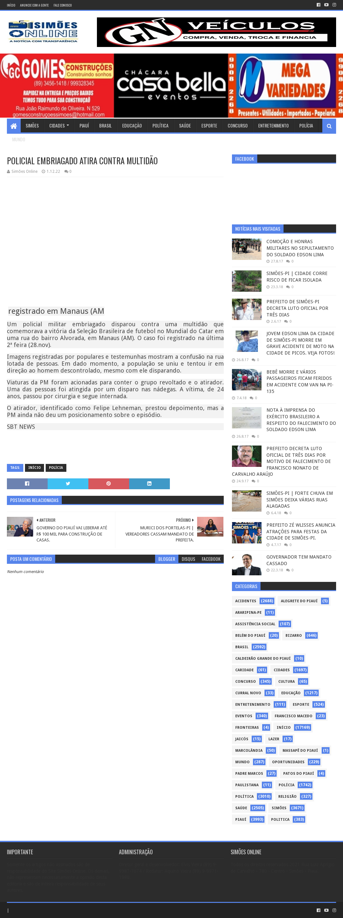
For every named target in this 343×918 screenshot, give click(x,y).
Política (160, 125)
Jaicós (241, 739)
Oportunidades (288, 762)
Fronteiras (247, 727)
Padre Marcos (249, 773)
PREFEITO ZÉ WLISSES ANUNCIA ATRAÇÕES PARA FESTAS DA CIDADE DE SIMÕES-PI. (300, 531)
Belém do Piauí (250, 635)
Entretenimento (273, 125)
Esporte (209, 125)
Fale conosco (63, 5)
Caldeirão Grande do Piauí (263, 658)
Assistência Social (255, 624)
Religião (287, 796)
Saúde (185, 125)
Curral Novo (248, 693)
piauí (240, 819)
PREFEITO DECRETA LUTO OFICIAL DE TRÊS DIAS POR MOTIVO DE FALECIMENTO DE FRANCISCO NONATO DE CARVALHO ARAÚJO (281, 461)
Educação (132, 125)
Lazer (273, 739)
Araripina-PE (248, 612)
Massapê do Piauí (300, 750)
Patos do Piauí (298, 773)
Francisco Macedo (293, 716)
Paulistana (247, 785)
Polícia (306, 125)
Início (11, 5)
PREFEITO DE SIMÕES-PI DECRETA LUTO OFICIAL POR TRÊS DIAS (297, 308)
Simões (32, 125)
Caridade (244, 670)
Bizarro (294, 635)
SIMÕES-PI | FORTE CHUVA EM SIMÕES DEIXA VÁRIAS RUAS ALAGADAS (299, 500)
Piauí (84, 125)
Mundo (18, 139)
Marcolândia (249, 750)
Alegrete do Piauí (299, 601)
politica (280, 819)
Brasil (105, 125)
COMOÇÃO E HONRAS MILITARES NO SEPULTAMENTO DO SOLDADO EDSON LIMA (300, 248)
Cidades (57, 125)
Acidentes (245, 601)
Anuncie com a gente (34, 5)
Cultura (286, 681)
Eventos (243, 716)
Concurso (238, 125)
